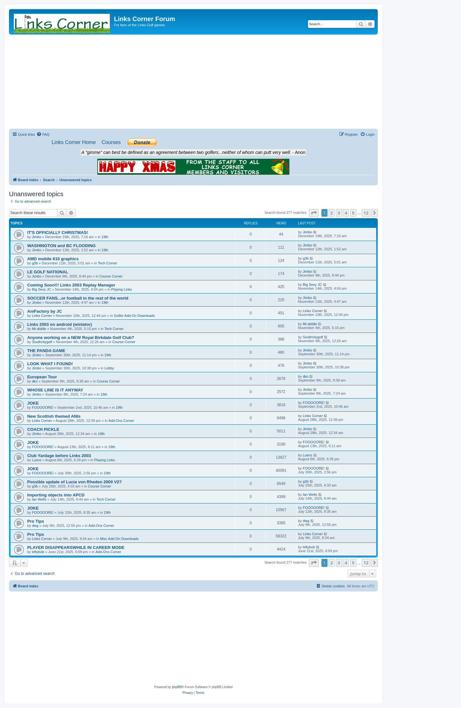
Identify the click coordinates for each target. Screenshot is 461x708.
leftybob (38, 552)
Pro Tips (35, 521)
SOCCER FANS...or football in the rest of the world (77, 298)
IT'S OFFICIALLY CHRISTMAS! (57, 232)
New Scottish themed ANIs (54, 416)
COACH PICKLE (43, 429)
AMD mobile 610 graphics (53, 258)
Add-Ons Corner (121, 420)
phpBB (177, 687)
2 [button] (331, 213)
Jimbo (36, 237)
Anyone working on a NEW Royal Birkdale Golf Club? (80, 337)
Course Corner (111, 276)
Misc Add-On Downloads (119, 539)
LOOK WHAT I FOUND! (50, 363)
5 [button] (353, 213)
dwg (35, 525)
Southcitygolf (42, 342)
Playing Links (121, 289)
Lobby (109, 368)
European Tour (42, 376)
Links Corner (42, 316)
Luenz (37, 460)
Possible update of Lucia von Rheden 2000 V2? (74, 481)
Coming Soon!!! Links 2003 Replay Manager (71, 285)
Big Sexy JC (41, 289)
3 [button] (339, 213)
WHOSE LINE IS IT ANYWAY (55, 390)
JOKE (33, 403)
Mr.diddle (39, 329)
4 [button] (346, 213)
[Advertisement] (193, 82)
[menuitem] (42, 134)
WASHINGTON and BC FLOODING (61, 245)
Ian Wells (39, 499)
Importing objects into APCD (56, 495)
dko (35, 381)
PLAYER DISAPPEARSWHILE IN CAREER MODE (76, 547)
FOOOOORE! (43, 407)
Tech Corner (107, 263)
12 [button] (366, 213)
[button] (314, 213)
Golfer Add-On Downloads (134, 316)
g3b (35, 263)
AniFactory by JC (44, 311)
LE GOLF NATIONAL (47, 272)
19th (104, 237)
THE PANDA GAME (46, 350)
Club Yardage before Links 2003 (59, 455)
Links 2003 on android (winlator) (59, 324)
